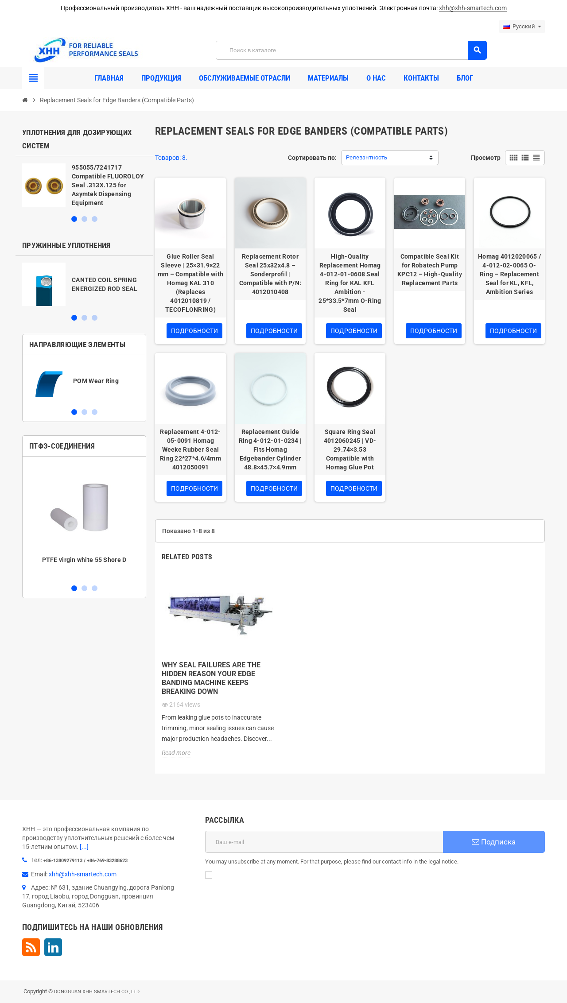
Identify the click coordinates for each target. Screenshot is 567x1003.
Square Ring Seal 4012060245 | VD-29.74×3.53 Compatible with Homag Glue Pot (350, 449)
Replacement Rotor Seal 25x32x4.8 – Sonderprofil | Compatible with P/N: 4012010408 (270, 274)
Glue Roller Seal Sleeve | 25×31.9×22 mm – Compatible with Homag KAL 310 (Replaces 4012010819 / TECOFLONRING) (191, 283)
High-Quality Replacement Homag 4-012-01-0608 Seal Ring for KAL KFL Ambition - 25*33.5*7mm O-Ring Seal (349, 283)
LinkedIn (53, 947)
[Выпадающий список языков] (522, 26)
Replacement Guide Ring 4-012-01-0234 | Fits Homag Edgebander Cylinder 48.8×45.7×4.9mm (270, 449)
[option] (84, 185)
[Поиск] (351, 50)
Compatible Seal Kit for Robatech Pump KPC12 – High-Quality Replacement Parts (429, 270)
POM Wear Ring (96, 380)
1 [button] (74, 219)
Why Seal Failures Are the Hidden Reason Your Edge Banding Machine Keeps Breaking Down (211, 678)
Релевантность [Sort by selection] (366, 157)
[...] (84, 846)
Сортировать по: (312, 157)
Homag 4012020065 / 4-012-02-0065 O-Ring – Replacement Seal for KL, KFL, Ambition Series (509, 274)
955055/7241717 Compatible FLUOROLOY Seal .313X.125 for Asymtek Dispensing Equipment (108, 185)
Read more (176, 752)
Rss (31, 947)
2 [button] (84, 219)
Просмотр (486, 157)
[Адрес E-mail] (324, 842)
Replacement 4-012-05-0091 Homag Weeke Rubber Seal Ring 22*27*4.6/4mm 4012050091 (190, 449)
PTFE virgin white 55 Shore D (84, 559)
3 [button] (94, 219)
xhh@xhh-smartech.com (473, 8)
